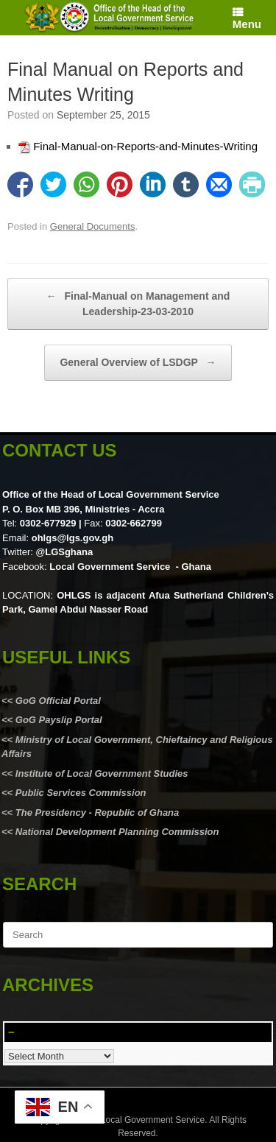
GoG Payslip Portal (58, 719)
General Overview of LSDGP (138, 362)
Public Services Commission (80, 792)
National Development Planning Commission (117, 831)
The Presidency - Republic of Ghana (96, 812)
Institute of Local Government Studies (100, 773)
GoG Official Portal (58, 700)
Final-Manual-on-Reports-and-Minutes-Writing (145, 146)
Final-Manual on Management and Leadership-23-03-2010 (138, 303)
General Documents (92, 226)
